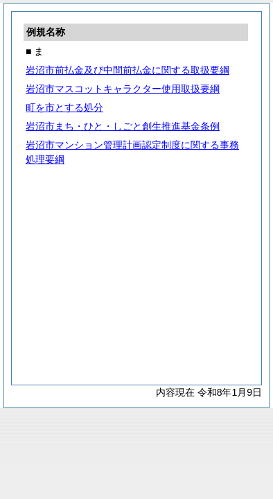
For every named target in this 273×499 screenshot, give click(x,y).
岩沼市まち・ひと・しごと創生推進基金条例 (123, 126)
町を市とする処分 (64, 107)
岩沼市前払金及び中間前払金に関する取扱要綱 (127, 70)
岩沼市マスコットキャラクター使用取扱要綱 (123, 88)
